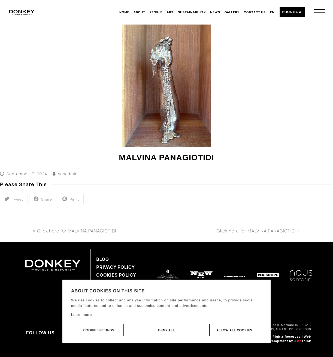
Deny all (166, 330)
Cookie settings (98, 330)
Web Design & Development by (280, 338)
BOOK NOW (292, 12)
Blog (102, 259)
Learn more (81, 315)
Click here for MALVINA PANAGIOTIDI (74, 231)
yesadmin (68, 173)
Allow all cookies (234, 330)
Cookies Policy (116, 275)
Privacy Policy (115, 267)
